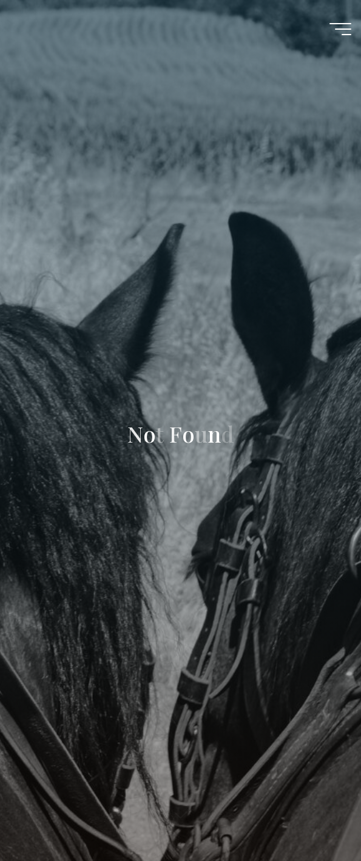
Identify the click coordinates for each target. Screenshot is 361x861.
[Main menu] (340, 29)
